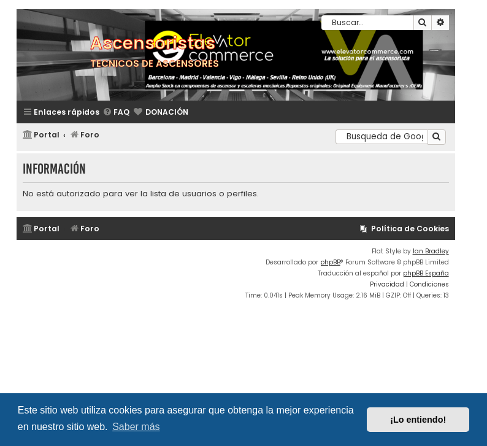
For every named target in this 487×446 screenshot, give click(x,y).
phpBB (330, 262)
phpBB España (426, 273)
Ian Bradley (431, 251)
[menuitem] (115, 112)
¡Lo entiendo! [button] (418, 420)
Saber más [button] (135, 426)
